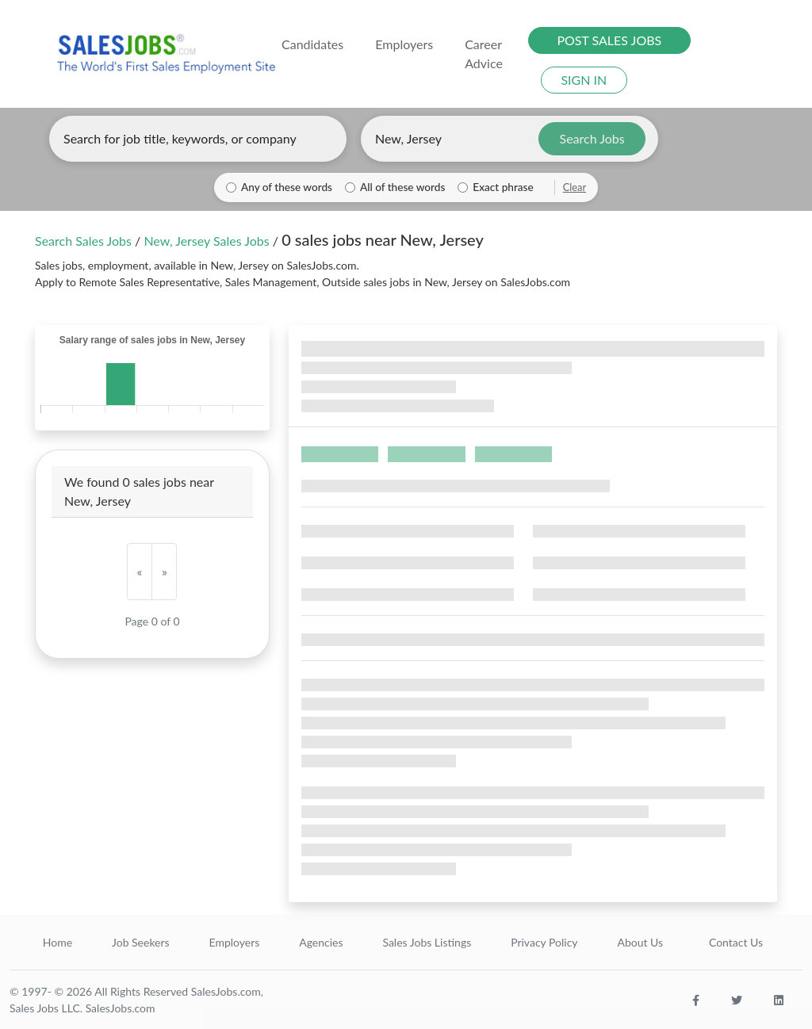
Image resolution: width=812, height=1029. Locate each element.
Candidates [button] (312, 44)
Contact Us (736, 942)
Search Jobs (592, 138)
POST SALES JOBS (609, 40)
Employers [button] (404, 44)
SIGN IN (584, 79)
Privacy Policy (544, 942)
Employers (234, 942)
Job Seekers (141, 942)
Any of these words (286, 187)
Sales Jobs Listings (426, 942)
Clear (574, 187)
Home (57, 942)
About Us (640, 942)
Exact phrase (503, 187)
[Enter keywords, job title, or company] (198, 138)
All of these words (402, 187)
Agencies (321, 942)
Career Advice (484, 53)
